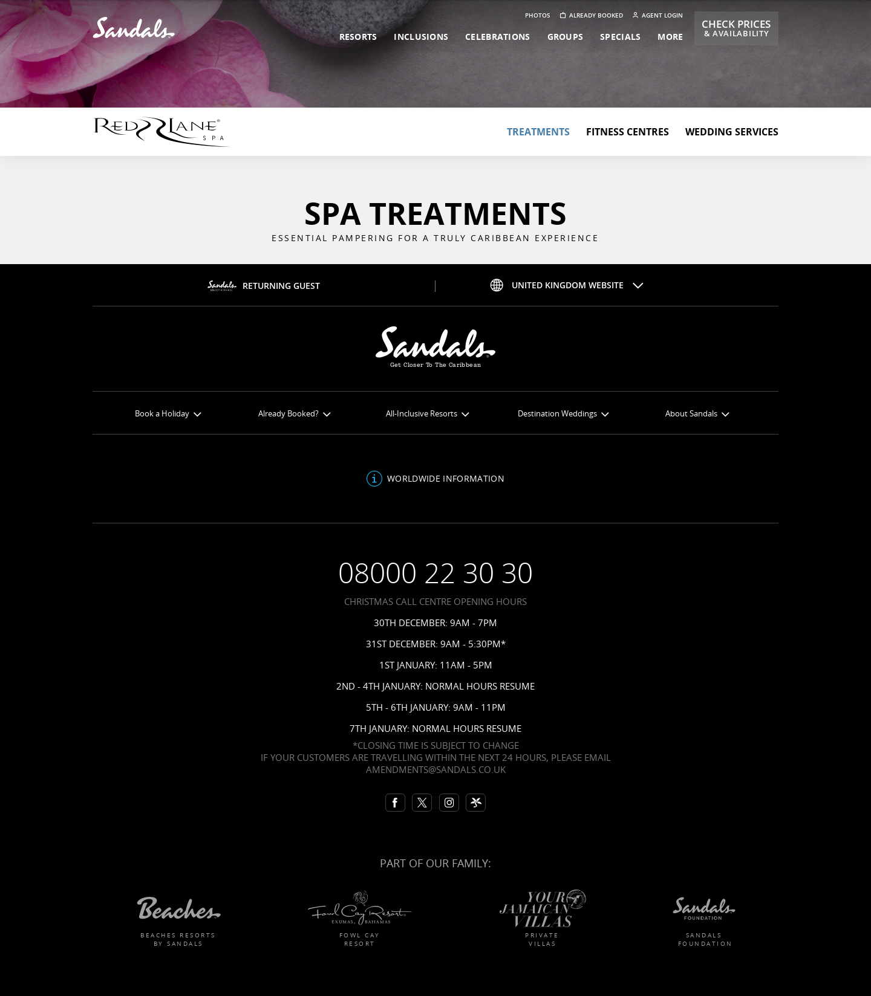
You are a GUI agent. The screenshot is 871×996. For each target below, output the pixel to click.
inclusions (421, 36)
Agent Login (658, 15)
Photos (537, 15)
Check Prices (736, 28)
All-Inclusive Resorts (427, 413)
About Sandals (697, 413)
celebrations (497, 36)
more (670, 36)
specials (620, 36)
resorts (358, 36)
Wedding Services (731, 132)
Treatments (538, 132)
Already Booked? (294, 413)
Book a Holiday (168, 413)
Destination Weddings (563, 413)
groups (565, 36)
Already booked (591, 15)
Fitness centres (627, 132)
